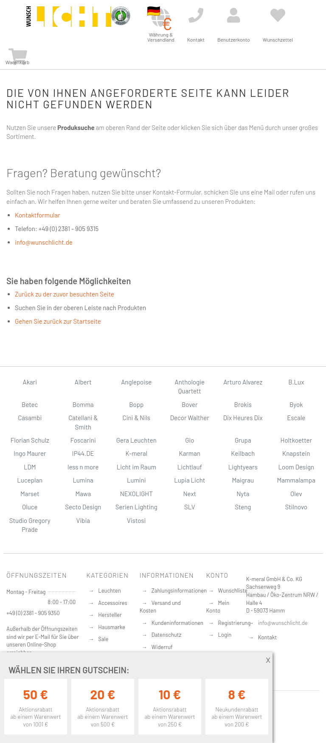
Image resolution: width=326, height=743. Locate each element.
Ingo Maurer (30, 453)
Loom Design (296, 467)
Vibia (83, 520)
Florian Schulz (30, 440)
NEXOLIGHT (136, 493)
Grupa (243, 440)
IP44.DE (83, 453)
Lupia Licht (189, 480)
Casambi (30, 417)
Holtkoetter (296, 440)
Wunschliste (232, 590)
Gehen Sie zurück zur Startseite (58, 321)
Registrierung (234, 622)
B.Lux (296, 382)
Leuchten (109, 590)
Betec (30, 404)
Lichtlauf (189, 467)
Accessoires (112, 602)
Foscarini (83, 440)
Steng (243, 507)
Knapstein (296, 453)
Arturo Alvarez (242, 382)
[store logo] (68, 22)
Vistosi (136, 520)
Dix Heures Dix (243, 417)
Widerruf (162, 647)
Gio (189, 440)
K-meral (136, 453)
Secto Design (83, 507)
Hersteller (109, 614)
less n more (82, 467)
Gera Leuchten (136, 440)
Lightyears (243, 467)
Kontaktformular (37, 215)
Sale (103, 639)
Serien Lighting (136, 507)
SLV (189, 507)
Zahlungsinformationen (179, 590)
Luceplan (29, 480)
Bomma (83, 404)
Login (225, 634)
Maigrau (243, 480)
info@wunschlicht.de (44, 242)
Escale (296, 417)
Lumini (136, 480)
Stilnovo (296, 507)
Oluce (30, 507)
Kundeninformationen (177, 622)
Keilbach (243, 453)
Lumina (83, 480)
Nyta (242, 493)
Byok (296, 404)
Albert (83, 382)
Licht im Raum (136, 467)
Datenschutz (167, 634)
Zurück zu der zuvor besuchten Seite (64, 294)
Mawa (83, 493)
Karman (189, 453)
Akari (30, 382)
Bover (190, 404)
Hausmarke (111, 627)
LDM (30, 467)
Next (189, 493)
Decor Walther (189, 417)
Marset (29, 493)
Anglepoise (136, 382)
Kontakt (267, 637)
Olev (296, 493)
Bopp (136, 404)
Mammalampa (296, 480)
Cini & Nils (136, 417)
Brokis (243, 404)
